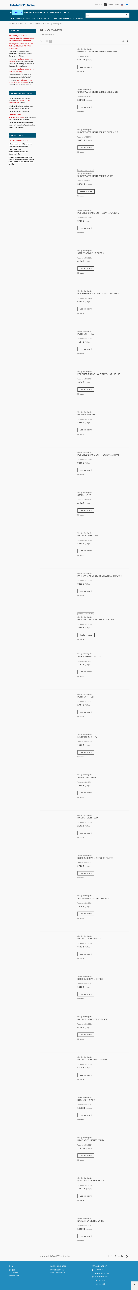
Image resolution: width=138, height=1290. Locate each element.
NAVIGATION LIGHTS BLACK (90, 1181)
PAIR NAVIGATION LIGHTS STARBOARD (96, 620)
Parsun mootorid (58, 12)
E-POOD (16, 12)
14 (122, 1256)
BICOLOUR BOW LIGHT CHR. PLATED (95, 858)
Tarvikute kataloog (62, 18)
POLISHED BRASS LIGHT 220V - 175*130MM (98, 213)
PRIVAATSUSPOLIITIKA (58, 1273)
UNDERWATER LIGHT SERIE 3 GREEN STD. (98, 92)
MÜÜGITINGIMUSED (57, 1270)
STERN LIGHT (84, 495)
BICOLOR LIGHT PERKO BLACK (92, 1019)
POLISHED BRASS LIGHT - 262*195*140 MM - (98, 455)
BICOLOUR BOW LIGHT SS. (90, 979)
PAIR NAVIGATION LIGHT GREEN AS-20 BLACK (99, 576)
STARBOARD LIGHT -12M (89, 656)
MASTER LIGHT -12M (87, 737)
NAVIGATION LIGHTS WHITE (90, 1221)
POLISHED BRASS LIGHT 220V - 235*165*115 (98, 374)
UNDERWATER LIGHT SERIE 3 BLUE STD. (97, 52)
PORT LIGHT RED (85, 334)
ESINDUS (12, 1270)
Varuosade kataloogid (35, 12)
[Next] (127, 41)
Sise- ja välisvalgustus (84, 49)
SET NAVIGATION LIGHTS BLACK (93, 898)
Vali (42, 41)
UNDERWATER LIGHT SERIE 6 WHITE (95, 176)
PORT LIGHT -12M (86, 697)
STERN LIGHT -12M (86, 777)
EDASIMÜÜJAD (14, 1275)
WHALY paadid (16, 18)
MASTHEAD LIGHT (86, 415)
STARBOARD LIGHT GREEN (90, 253)
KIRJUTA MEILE (14, 1273)
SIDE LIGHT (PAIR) (86, 1100)
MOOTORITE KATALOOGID (37, 18)
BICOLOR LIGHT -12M (87, 818)
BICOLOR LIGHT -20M (87, 535)
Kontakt (80, 18)
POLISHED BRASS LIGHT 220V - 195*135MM (98, 294)
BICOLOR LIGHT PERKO (89, 939)
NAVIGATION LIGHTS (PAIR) (90, 1140)
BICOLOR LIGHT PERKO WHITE (92, 1060)
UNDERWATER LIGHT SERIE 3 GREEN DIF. (97, 132)
